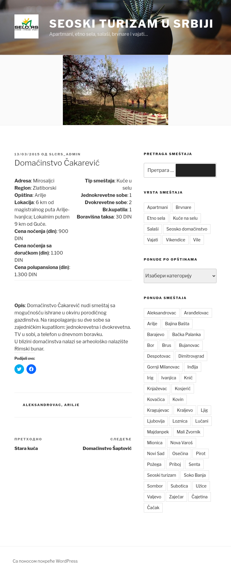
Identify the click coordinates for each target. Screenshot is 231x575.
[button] (26, 26)
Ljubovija (156, 421)
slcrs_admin (65, 154)
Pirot (200, 453)
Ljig (204, 410)
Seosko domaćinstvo (186, 228)
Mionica (154, 442)
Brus (166, 345)
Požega (154, 464)
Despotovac (159, 356)
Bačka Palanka (186, 334)
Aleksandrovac (42, 405)
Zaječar (176, 496)
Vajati (152, 239)
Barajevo (155, 334)
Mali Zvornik (188, 431)
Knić (188, 377)
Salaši (153, 228)
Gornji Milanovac (163, 366)
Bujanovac (189, 345)
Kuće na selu (185, 218)
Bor (150, 345)
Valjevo (154, 496)
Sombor (155, 485)
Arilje (72, 405)
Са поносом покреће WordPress (45, 561)
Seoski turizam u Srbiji (131, 23)
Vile (197, 239)
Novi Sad (156, 453)
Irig (150, 377)
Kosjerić (182, 388)
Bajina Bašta (177, 323)
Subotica (179, 485)
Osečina (180, 453)
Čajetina (200, 496)
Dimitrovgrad (191, 356)
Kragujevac (158, 410)
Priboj (175, 464)
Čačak (153, 507)
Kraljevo (185, 410)
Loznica (179, 421)
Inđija (192, 366)
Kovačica (156, 399)
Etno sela (156, 218)
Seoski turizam (161, 475)
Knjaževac (157, 388)
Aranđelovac (196, 312)
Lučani (201, 421)
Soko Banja (195, 475)
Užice (201, 485)
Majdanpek (158, 431)
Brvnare (183, 207)
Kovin (178, 399)
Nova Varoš (181, 442)
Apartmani (157, 207)
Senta (194, 464)
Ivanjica (168, 377)
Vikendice (175, 239)
